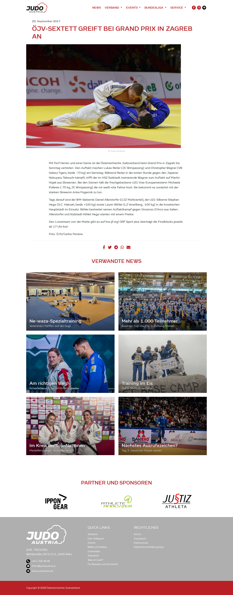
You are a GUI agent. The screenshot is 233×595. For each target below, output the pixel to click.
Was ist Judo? (95, 560)
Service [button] (177, 7)
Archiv (137, 534)
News (96, 7)
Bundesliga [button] (154, 7)
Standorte (93, 555)
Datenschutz (141, 542)
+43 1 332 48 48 (38, 561)
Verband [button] (112, 7)
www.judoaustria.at (39, 571)
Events (91, 542)
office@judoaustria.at (40, 566)
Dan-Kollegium (96, 538)
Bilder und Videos (97, 547)
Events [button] (132, 7)
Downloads (94, 551)
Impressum (140, 538)
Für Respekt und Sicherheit (103, 564)
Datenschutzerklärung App (149, 547)
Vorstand (93, 534)
